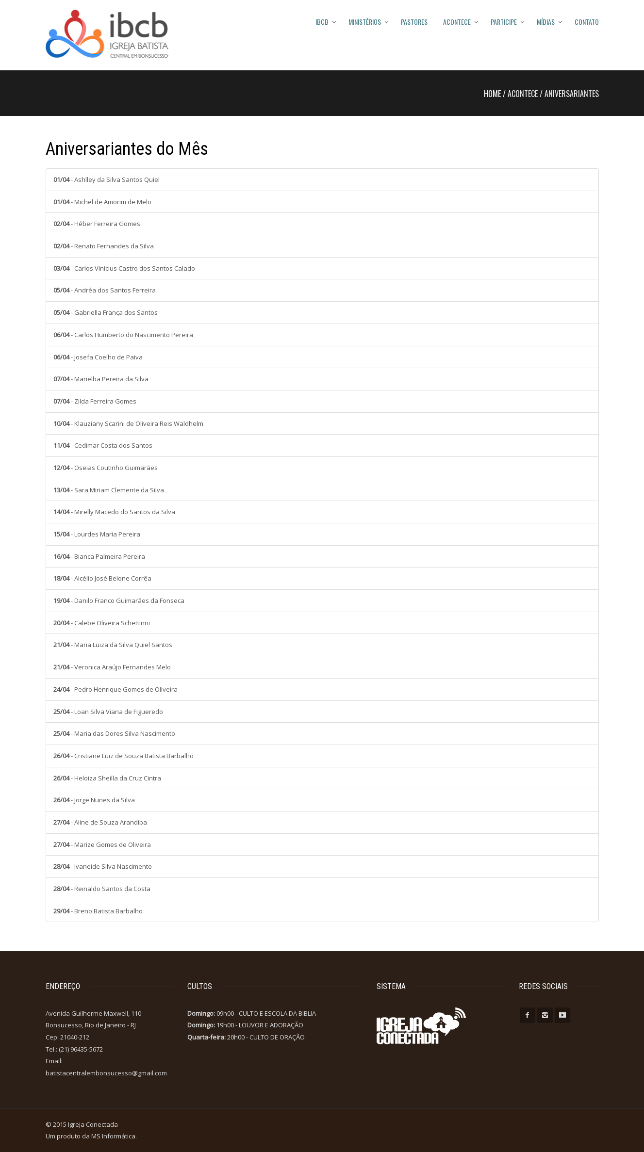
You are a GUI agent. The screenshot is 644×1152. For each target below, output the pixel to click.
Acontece (457, 21)
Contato (587, 21)
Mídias (546, 21)
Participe (504, 21)
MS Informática (113, 1136)
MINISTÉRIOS (364, 21)
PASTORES (414, 21)
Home (492, 93)
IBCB (322, 21)
